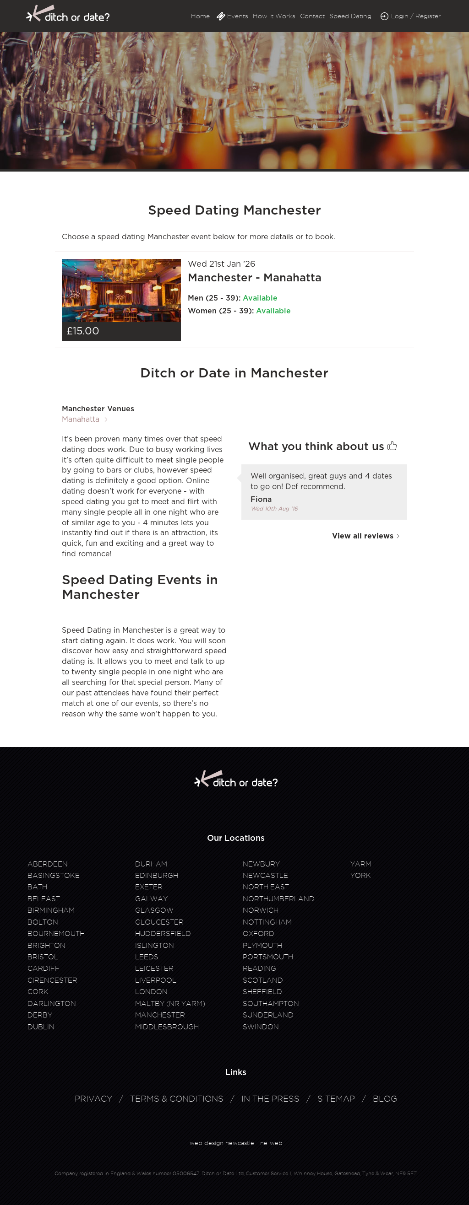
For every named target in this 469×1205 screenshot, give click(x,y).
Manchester (160, 1015)
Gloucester (159, 922)
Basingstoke (53, 875)
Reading (259, 968)
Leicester (154, 968)
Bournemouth (56, 933)
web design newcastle (222, 1143)
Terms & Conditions (177, 1098)
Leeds (146, 957)
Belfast (43, 899)
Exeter (149, 887)
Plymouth (262, 945)
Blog (385, 1098)
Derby (39, 1015)
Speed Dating (350, 16)
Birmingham (51, 910)
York (360, 875)
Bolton (42, 922)
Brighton (46, 945)
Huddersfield (163, 933)
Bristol (42, 957)
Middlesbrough (167, 1027)
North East (266, 887)
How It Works (274, 16)
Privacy (93, 1098)
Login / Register (416, 16)
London (151, 991)
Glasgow (154, 910)
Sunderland (268, 1015)
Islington (154, 945)
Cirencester (52, 980)
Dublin (41, 1027)
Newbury (261, 864)
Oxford (258, 933)
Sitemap (336, 1098)
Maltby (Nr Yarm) (170, 1003)
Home (200, 16)
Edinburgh (156, 875)
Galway (151, 899)
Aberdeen (47, 864)
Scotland (263, 980)
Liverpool (155, 980)
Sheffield (262, 991)
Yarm (360, 864)
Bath (37, 887)
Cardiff (43, 968)
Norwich (260, 910)
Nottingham (267, 922)
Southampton (271, 1003)
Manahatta (80, 419)
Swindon (261, 1027)
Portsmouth (268, 957)
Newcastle (265, 875)
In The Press (270, 1098)
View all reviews (366, 536)
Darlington (51, 1003)
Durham (151, 864)
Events (237, 16)
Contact (312, 16)
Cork (38, 991)
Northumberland (279, 899)
